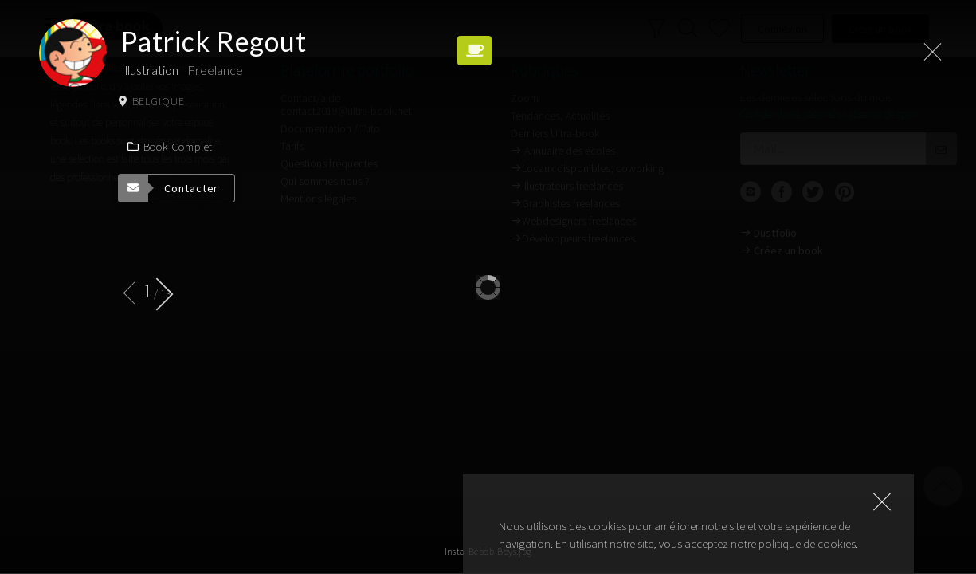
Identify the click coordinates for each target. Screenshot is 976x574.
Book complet (170, 147)
